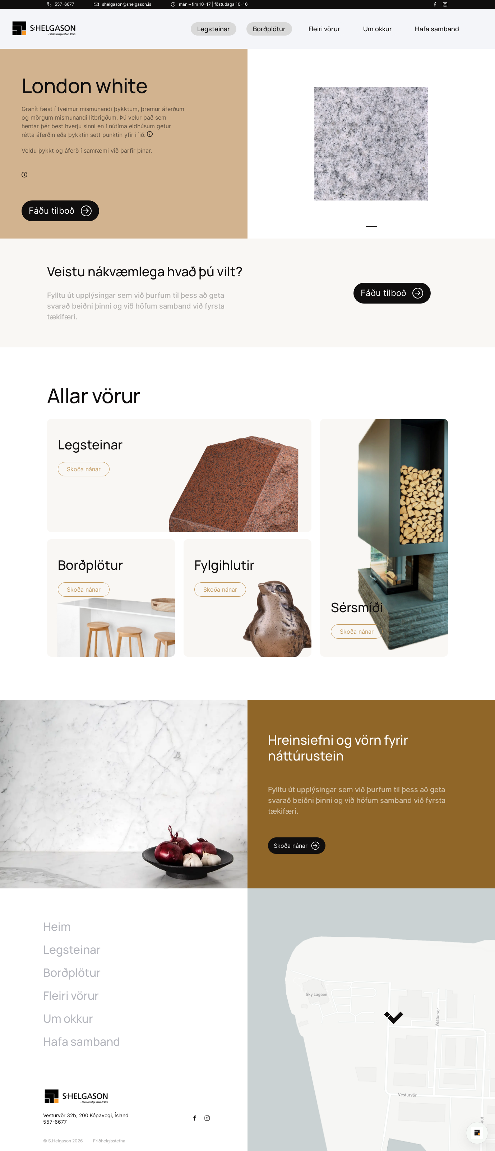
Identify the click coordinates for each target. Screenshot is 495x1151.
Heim (57, 926)
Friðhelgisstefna (109, 1140)
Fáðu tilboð (60, 211)
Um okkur (68, 1018)
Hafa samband (81, 1041)
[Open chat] (477, 1133)
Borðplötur (269, 28)
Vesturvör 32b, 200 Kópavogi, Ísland (86, 1115)
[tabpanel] (371, 144)
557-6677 (55, 1122)
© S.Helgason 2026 (63, 1140)
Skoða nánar (84, 469)
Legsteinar (213, 28)
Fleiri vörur (324, 28)
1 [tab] (371, 226)
